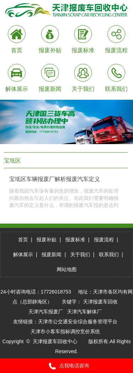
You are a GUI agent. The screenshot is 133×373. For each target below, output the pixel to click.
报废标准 (75, 239)
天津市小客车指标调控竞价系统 (65, 331)
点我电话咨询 (66, 366)
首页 (23, 239)
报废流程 (104, 239)
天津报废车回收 (100, 302)
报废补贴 (46, 239)
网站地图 (67, 269)
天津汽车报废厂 (45, 311)
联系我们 (109, 254)
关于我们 (80, 254)
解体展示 (23, 254)
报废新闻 (51, 254)
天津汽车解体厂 (84, 311)
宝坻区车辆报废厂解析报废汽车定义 (54, 179)
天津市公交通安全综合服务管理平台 (77, 321)
